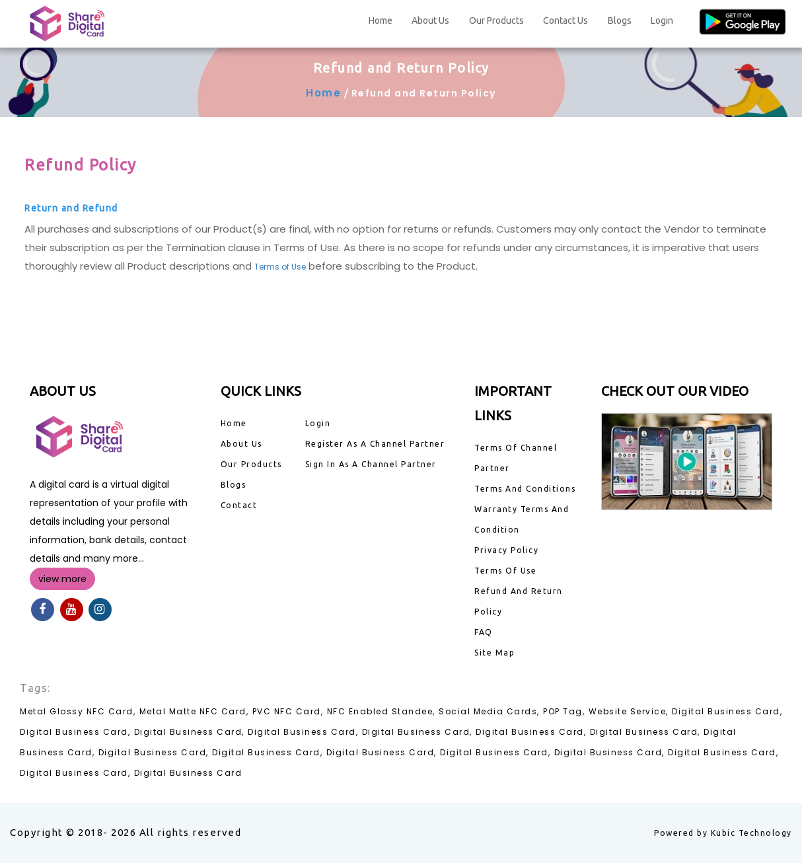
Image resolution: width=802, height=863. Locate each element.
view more (62, 578)
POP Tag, (564, 711)
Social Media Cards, (489, 711)
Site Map (494, 652)
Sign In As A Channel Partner (371, 464)
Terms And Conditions (524, 488)
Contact (239, 505)
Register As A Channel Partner (375, 443)
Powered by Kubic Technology (723, 833)
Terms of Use (280, 266)
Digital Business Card (188, 772)
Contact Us (565, 20)
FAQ (483, 632)
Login (662, 20)
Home (380, 20)
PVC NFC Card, (288, 711)
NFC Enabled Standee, (381, 711)
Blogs (620, 20)
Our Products (496, 20)
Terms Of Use (505, 570)
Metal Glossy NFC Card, (77, 711)
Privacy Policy (506, 550)
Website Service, (629, 711)
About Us (430, 20)
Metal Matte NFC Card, (194, 711)
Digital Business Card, (727, 711)
